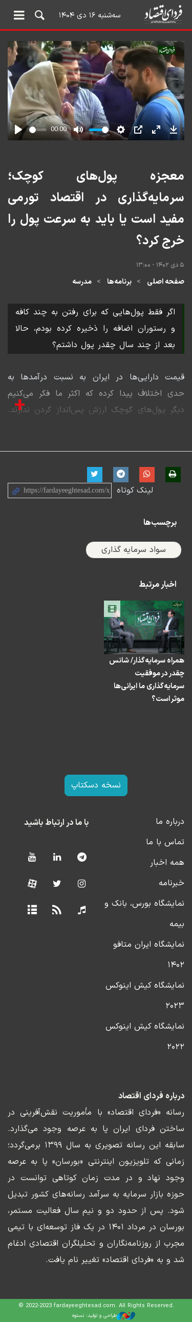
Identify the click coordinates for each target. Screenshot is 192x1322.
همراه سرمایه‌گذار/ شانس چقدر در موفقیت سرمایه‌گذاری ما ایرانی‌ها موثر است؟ (146, 680)
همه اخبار (167, 863)
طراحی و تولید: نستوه (103, 1316)
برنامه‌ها (119, 281)
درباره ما (170, 822)
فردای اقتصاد (96, 14)
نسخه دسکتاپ (96, 785)
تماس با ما (165, 842)
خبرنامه (171, 883)
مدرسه (82, 281)
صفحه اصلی (165, 281)
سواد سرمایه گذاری (133, 550)
